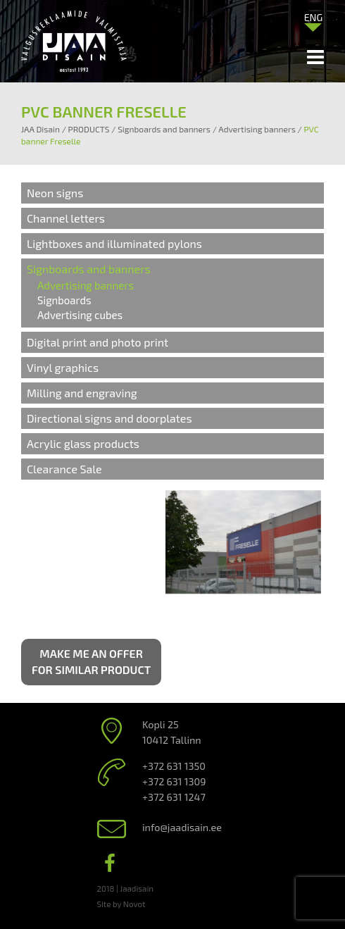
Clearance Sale (64, 468)
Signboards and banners (89, 268)
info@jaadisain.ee (182, 827)
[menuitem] (313, 17)
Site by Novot (121, 904)
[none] (313, 20)
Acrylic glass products (83, 443)
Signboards (64, 300)
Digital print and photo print (97, 342)
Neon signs (55, 192)
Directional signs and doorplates (109, 418)
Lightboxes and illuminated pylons (114, 243)
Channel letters (66, 218)
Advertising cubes (80, 314)
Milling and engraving (82, 392)
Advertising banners (85, 285)
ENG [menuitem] (313, 17)
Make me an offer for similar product (91, 661)
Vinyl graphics (63, 367)
